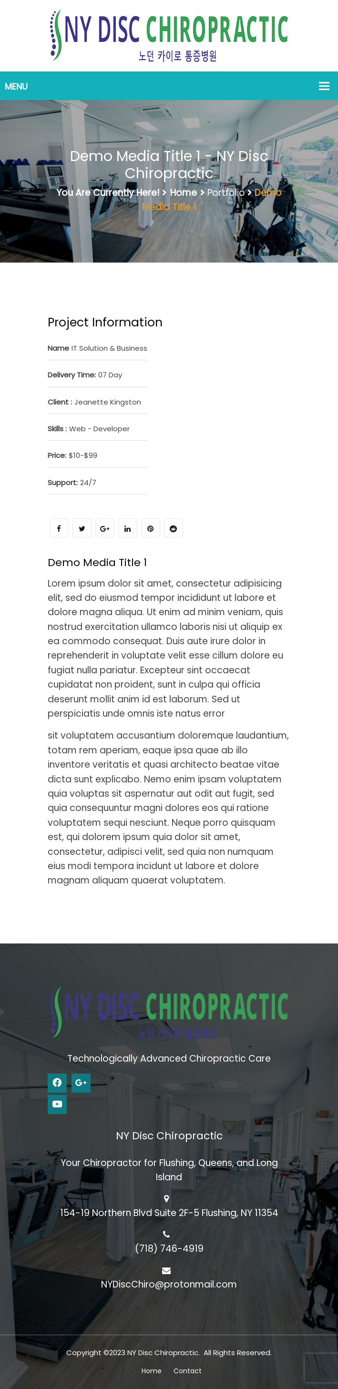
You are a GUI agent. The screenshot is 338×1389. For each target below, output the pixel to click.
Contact (188, 1371)
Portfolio (226, 192)
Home (183, 192)
